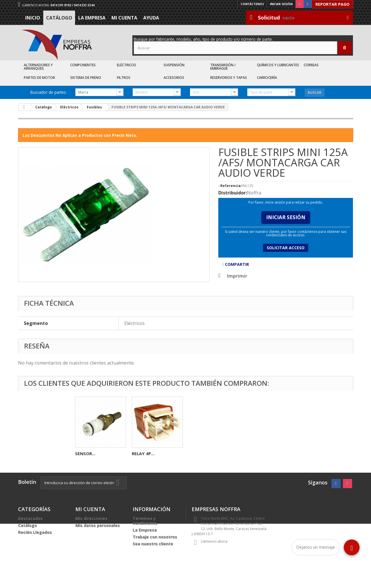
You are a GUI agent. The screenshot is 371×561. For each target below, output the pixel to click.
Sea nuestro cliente (153, 543)
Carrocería (267, 77)
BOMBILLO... (145, 453)
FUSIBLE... (85, 453)
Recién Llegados (35, 532)
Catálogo (59, 18)
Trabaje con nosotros (155, 536)
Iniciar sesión (281, 4)
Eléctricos (126, 65)
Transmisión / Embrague (223, 67)
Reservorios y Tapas (228, 77)
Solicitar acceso (286, 247)
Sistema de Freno (85, 77)
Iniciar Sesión (285, 217)
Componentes (83, 65)
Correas (311, 65)
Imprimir (237, 276)
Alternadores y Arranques (38, 67)
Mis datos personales (97, 525)
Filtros (123, 77)
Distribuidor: (232, 192)
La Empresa (91, 18)
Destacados (30, 518)
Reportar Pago (332, 4)
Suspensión (174, 65)
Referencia (230, 186)
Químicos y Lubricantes (278, 65)
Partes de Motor (39, 77)
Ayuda (151, 18)
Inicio (32, 18)
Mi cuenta (124, 18)
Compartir (235, 264)
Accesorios (174, 77)
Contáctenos (252, 4)
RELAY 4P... (256, 453)
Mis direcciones (91, 518)
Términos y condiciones (145, 521)
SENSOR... (199, 453)
